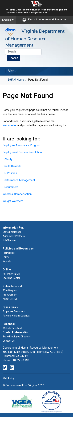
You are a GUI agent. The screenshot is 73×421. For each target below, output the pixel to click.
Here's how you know (34, 13)
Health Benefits (12, 166)
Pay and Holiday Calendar (16, 315)
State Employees (12, 231)
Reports (7, 261)
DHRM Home (16, 79)
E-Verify (8, 159)
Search (13, 58)
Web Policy (8, 378)
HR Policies (10, 173)
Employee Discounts (14, 311)
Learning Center (11, 278)
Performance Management (19, 180)
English (8, 19)
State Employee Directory (17, 336)
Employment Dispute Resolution (22, 152)
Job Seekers (9, 240)
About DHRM (10, 298)
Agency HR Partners (14, 236)
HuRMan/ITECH (11, 273)
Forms (6, 257)
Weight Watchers (13, 201)
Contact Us (9, 340)
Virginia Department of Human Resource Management (36, 9)
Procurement (10, 187)
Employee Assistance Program (21, 145)
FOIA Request (10, 290)
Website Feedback (13, 328)
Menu (12, 71)
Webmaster (10, 125)
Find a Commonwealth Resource (44, 19)
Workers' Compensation (17, 194)
